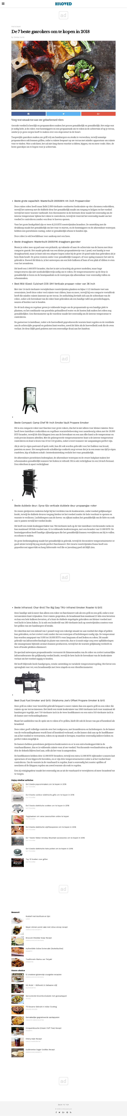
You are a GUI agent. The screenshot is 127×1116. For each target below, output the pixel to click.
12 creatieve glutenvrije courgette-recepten (44, 974)
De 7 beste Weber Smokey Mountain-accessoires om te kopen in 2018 (55, 838)
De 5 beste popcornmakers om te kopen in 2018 (46, 784)
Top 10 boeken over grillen (37, 859)
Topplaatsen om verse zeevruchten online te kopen (47, 816)
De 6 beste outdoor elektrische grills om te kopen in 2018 (50, 795)
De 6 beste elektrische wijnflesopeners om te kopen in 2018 (51, 827)
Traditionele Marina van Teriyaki (39, 959)
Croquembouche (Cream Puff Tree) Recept (43, 1028)
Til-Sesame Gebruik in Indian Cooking (41, 1007)
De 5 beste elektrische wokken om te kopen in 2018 (47, 806)
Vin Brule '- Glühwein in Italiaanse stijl (41, 985)
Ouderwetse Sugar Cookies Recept (40, 1049)
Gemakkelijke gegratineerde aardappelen (42, 1017)
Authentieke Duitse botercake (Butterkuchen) (44, 948)
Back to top (63, 1105)
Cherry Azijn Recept (34, 1039)
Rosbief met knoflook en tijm (38, 916)
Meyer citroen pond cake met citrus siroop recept (47, 927)
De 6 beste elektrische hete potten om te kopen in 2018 (49, 849)
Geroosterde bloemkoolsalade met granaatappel (46, 996)
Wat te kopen (16, 26)
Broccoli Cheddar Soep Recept (39, 938)
